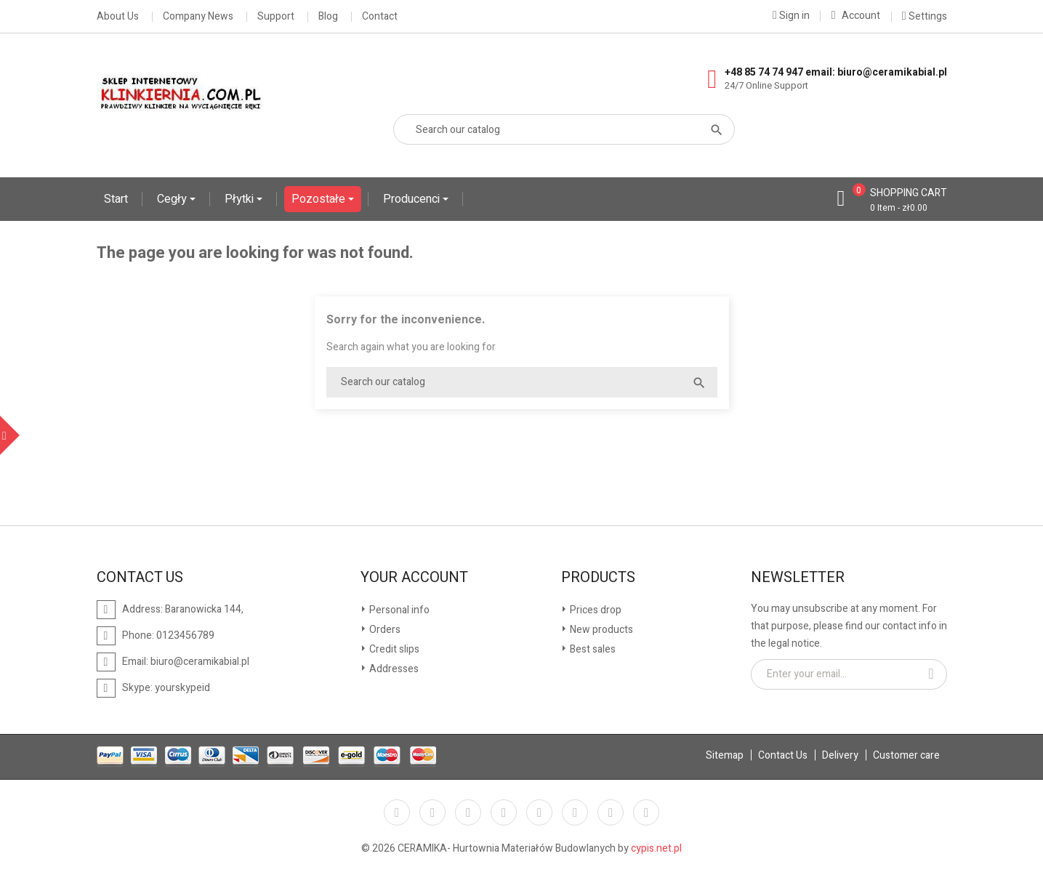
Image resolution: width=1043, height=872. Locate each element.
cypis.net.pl (656, 848)
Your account (414, 578)
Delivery (840, 755)
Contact (380, 17)
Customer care (906, 755)
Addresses (393, 669)
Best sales (592, 649)
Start (116, 199)
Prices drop (594, 610)
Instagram (610, 812)
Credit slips (393, 649)
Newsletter (798, 578)
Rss (468, 812)
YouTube (504, 812)
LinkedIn (646, 812)
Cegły (173, 199)
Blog (328, 17)
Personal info (398, 610)
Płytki (241, 199)
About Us (118, 17)
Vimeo (575, 812)
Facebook (397, 812)
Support (275, 17)
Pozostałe (319, 199)
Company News (198, 17)
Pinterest (539, 812)
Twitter (432, 812)
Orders (383, 629)
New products (600, 629)
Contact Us (783, 755)
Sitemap (725, 755)
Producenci (413, 199)
